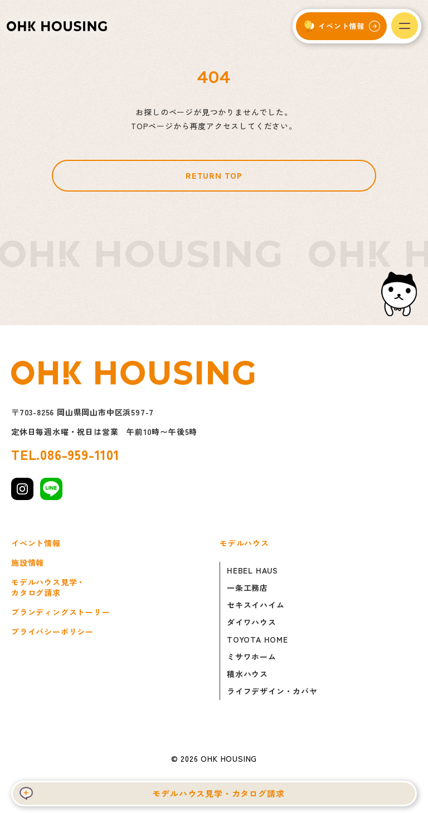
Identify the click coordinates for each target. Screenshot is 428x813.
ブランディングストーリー (60, 612)
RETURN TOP (214, 175)
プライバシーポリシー (52, 631)
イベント (341, 26)
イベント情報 (36, 543)
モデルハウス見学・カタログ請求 (218, 793)
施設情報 (27, 562)
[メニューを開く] (404, 25)
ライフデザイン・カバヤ (272, 691)
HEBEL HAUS (252, 570)
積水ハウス (247, 673)
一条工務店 (247, 587)
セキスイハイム (256, 604)
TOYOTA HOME (257, 639)
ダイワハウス (251, 622)
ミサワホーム (251, 656)
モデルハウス (244, 543)
